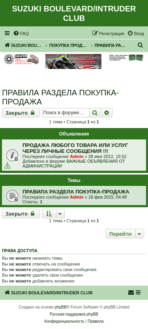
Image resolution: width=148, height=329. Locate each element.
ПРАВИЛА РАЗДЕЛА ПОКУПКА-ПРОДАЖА (60, 97)
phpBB (61, 307)
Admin (76, 156)
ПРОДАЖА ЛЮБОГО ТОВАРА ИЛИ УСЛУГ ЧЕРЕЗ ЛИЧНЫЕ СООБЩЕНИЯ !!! (75, 148)
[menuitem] (21, 33)
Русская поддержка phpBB (74, 314)
